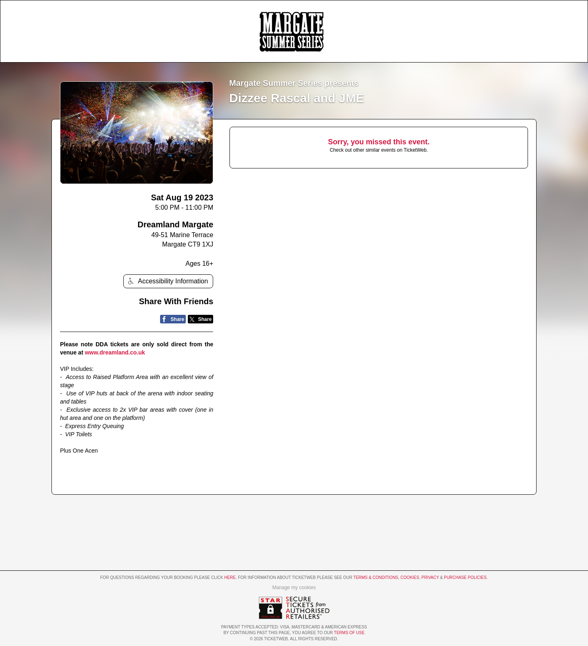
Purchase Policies (465, 577)
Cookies (410, 577)
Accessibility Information (167, 281)
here (230, 577)
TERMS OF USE (349, 632)
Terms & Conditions (375, 577)
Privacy (430, 577)
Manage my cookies (294, 587)
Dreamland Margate (176, 224)
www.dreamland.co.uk (115, 352)
